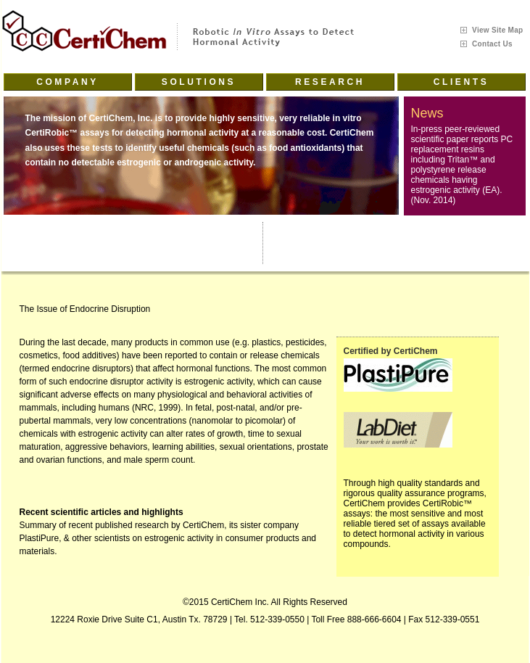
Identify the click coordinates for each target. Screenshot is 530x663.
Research (330, 82)
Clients (461, 82)
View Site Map (497, 30)
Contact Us (492, 44)
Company (67, 82)
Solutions (199, 82)
